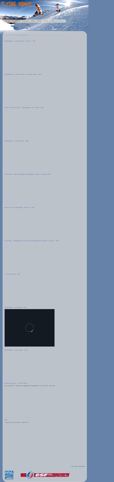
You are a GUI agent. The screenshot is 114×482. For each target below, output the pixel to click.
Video (33, 21)
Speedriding (16, 21)
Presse (46, 21)
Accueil (7, 21)
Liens (52, 21)
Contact (39, 21)
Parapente (25, 21)
